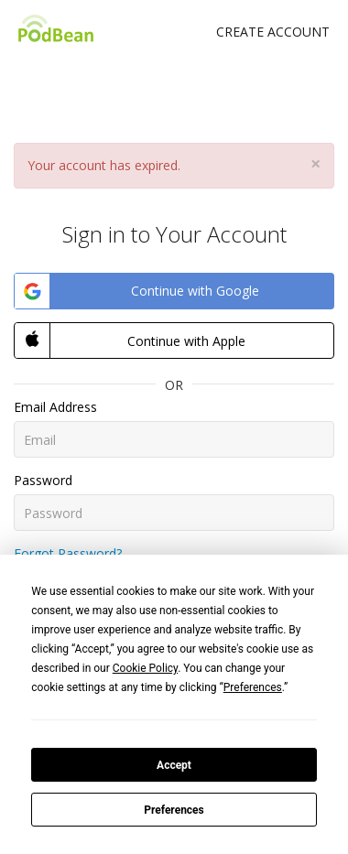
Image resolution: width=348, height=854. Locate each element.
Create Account (273, 31)
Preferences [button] (252, 687)
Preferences (174, 810)
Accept (174, 765)
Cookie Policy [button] (145, 668)
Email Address (55, 407)
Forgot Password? (68, 553)
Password (43, 480)
